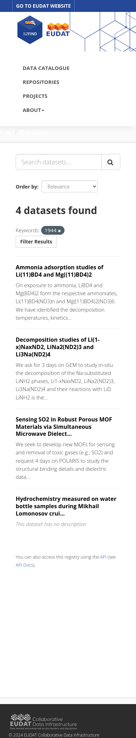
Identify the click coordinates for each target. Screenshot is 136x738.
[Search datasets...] (59, 162)
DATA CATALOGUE (46, 67)
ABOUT (33, 109)
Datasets (34, 132)
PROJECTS (35, 95)
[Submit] (110, 162)
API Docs (24, 565)
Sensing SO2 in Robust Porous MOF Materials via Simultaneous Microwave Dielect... (64, 427)
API (103, 557)
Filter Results (36, 241)
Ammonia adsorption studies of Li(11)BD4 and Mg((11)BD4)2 (59, 270)
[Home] (8, 132)
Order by (26, 186)
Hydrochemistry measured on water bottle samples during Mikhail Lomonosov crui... (66, 506)
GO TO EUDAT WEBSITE (43, 5)
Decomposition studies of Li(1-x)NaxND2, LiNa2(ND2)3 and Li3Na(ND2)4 (57, 347)
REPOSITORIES (41, 81)
